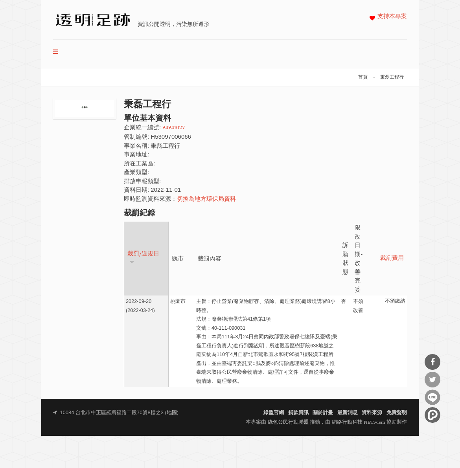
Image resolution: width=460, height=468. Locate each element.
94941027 (173, 128)
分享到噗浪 (432, 415)
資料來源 (372, 413)
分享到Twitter (432, 379)
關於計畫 (323, 413)
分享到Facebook (432, 362)
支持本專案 (392, 16)
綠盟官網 (273, 413)
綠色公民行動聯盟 (288, 422)
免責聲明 (396, 413)
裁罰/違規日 (143, 257)
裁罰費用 (392, 258)
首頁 (363, 77)
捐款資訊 (298, 413)
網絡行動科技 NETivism (358, 422)
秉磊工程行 (392, 77)
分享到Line (432, 397)
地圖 (172, 413)
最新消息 (347, 413)
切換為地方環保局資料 (206, 199)
